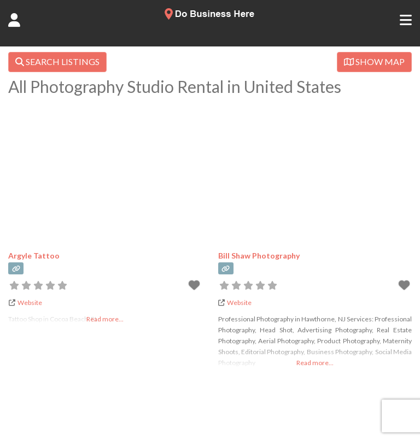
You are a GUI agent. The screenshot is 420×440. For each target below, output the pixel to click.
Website (30, 302)
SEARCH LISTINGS (57, 61)
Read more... (315, 363)
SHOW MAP (374, 61)
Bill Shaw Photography (259, 255)
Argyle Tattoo (34, 255)
